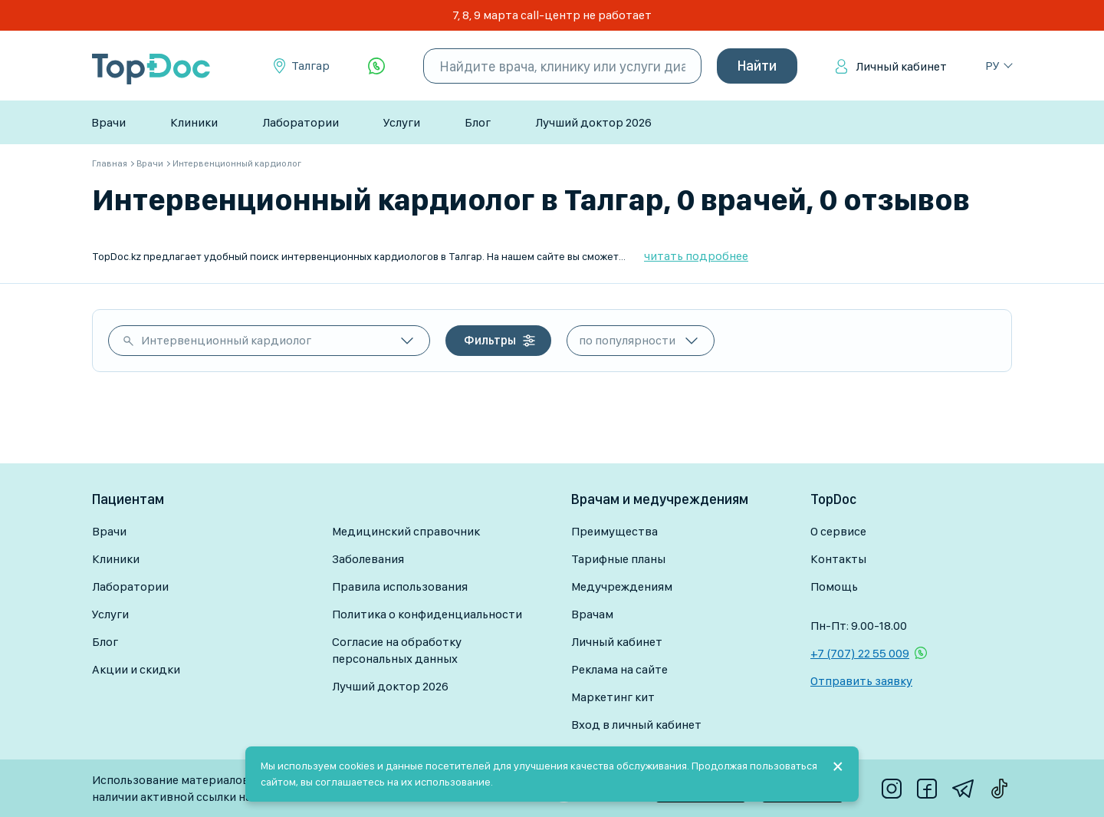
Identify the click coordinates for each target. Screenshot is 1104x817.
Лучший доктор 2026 (593, 122)
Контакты (838, 559)
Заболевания (368, 559)
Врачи (108, 122)
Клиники (194, 122)
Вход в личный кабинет (636, 724)
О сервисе (838, 531)
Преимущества (614, 531)
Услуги (401, 122)
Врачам (592, 614)
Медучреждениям (621, 586)
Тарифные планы (618, 559)
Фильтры (490, 340)
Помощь (834, 586)
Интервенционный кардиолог (226, 340)
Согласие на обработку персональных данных (397, 650)
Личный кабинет (901, 66)
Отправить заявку (861, 681)
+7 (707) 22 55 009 (859, 653)
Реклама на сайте (619, 669)
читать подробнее (696, 256)
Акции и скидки (136, 669)
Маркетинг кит (613, 697)
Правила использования (400, 586)
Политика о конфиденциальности (427, 614)
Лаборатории (300, 122)
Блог (478, 122)
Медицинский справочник (406, 531)
